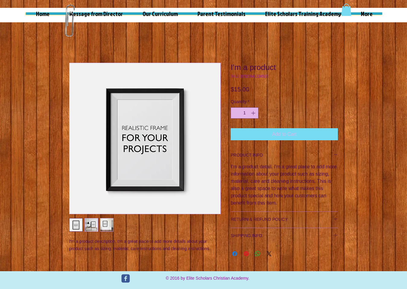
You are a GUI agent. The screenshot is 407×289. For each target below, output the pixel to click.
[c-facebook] (125, 278)
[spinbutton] (244, 113)
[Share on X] (269, 253)
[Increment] (254, 113)
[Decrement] (235, 113)
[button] (346, 10)
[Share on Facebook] (234, 253)
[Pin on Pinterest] (246, 253)
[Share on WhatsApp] (257, 253)
